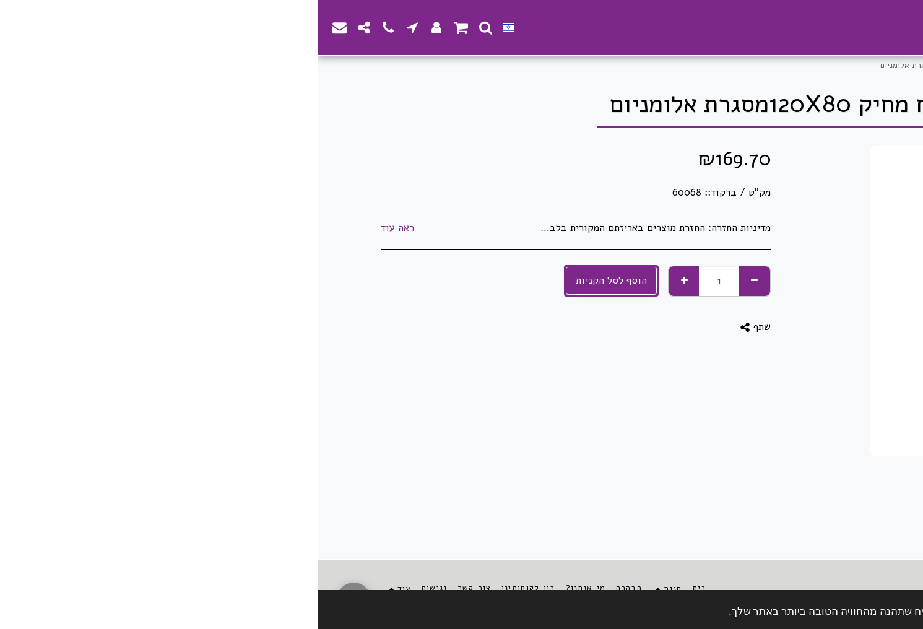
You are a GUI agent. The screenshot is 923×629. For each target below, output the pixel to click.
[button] (167, 27)
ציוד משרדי (789, 65)
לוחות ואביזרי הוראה (722, 65)
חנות (828, 65)
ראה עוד (79, 228)
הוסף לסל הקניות (293, 280)
